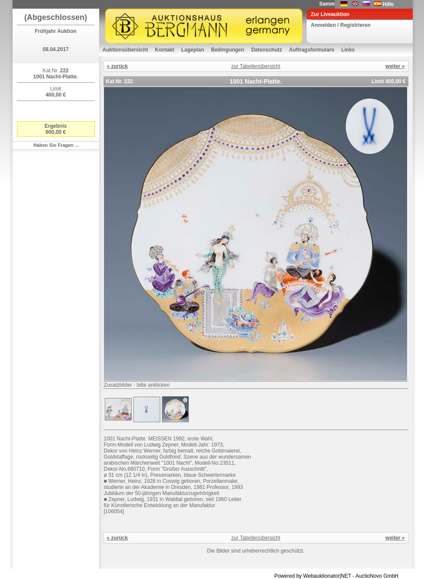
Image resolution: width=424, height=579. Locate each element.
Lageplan (192, 50)
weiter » (395, 66)
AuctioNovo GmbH (377, 576)
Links (348, 50)
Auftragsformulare (311, 50)
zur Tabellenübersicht (255, 66)
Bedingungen (227, 50)
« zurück (117, 66)
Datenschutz (266, 50)
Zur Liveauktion (330, 14)
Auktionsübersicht (125, 50)
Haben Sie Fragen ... (56, 145)
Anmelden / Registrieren (341, 25)
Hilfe (388, 4)
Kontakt (165, 50)
